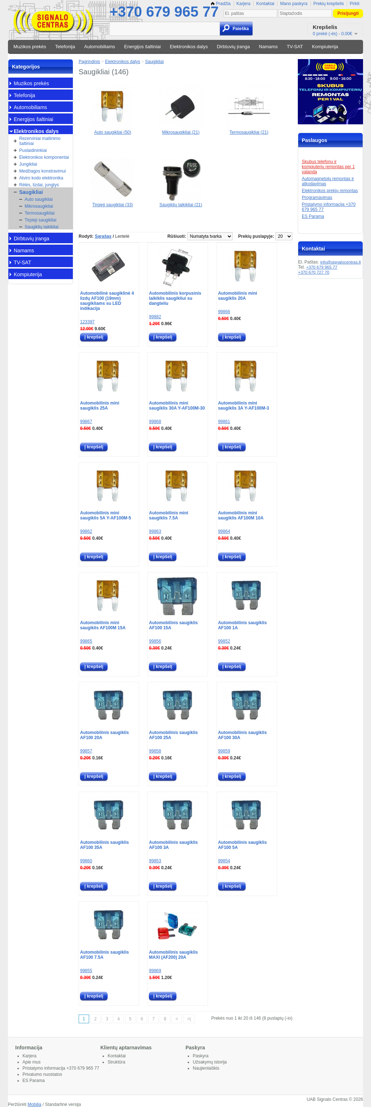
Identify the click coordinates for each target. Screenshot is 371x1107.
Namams (268, 46)
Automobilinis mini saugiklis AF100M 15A (103, 625)
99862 (86, 531)
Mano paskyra (293, 3)
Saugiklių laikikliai (41, 226)
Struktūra (116, 1062)
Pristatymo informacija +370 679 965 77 (60, 1068)
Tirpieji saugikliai (41, 220)
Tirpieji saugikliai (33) (112, 202)
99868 (155, 421)
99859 (224, 751)
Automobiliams (99, 46)
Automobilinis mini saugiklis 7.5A (168, 515)
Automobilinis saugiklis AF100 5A (242, 845)
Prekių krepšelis (328, 3)
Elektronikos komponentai (44, 157)
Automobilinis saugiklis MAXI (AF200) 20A (173, 955)
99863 (155, 531)
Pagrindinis (89, 61)
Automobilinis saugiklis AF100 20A (104, 735)
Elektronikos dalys (189, 46)
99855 (86, 970)
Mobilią (34, 1104)
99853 (155, 860)
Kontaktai (265, 3)
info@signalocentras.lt (340, 262)
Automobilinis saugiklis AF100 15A (173, 625)
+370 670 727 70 (313, 272)
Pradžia (220, 3)
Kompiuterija (325, 46)
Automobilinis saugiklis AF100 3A (173, 845)
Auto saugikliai (39, 199)
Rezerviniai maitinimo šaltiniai (40, 141)
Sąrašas (103, 236)
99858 (155, 751)
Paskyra (200, 1055)
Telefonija (65, 46)
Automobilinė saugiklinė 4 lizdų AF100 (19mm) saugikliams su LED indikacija (107, 301)
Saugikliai (31, 192)
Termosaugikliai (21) (249, 130)
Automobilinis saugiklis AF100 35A (104, 845)
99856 (155, 641)
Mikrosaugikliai (39, 206)
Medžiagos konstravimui (42, 171)
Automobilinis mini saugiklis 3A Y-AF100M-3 (243, 406)
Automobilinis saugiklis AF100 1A (242, 625)
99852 (224, 641)
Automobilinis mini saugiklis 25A (99, 406)
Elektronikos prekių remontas (330, 190)
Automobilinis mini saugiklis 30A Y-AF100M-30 (177, 406)
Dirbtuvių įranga (233, 46)
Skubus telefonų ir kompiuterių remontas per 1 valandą (328, 166)
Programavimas (317, 197)
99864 (224, 531)
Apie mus (31, 1062)
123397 (87, 321)
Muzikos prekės (29, 46)
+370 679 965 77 (163, 12)
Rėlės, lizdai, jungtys (39, 184)
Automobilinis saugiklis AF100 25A (173, 735)
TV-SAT (295, 46)
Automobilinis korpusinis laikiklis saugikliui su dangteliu (175, 298)
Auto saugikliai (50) (112, 130)
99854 (224, 860)
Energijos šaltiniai (142, 46)
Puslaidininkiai (33, 150)
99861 (224, 421)
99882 (155, 316)
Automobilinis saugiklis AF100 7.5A (104, 955)
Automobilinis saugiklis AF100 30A (242, 735)
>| (189, 1018)
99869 (155, 970)
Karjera (244, 3)
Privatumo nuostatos (42, 1074)
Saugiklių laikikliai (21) (181, 202)
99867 (86, 421)
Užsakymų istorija (210, 1062)
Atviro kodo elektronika (41, 178)
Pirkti (354, 3)
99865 (86, 641)
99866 (224, 311)
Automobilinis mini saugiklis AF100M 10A (241, 515)
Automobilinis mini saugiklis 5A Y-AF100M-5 (105, 515)
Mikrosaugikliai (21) (181, 130)
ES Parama (313, 216)
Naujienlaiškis (206, 1068)
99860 (86, 860)
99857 (86, 751)
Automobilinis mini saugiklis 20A (237, 296)
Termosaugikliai (40, 213)
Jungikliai (28, 164)
